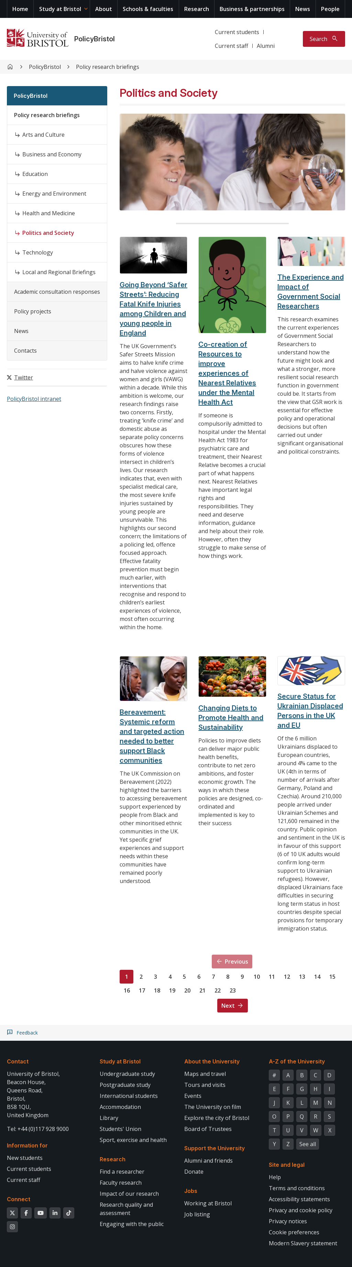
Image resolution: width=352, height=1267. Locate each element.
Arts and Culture (43, 134)
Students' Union (120, 1129)
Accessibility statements (299, 1199)
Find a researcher (122, 1171)
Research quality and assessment (126, 1209)
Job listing (197, 1214)
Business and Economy (51, 154)
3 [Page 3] (155, 976)
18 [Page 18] (157, 990)
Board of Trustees (208, 1129)
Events (192, 1096)
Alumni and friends (208, 1160)
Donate (194, 1171)
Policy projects (32, 311)
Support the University (214, 1148)
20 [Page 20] (187, 990)
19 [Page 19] (172, 990)
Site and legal (287, 1164)
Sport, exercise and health (133, 1140)
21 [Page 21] (202, 990)
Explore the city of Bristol (216, 1118)
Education (35, 174)
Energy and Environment (54, 193)
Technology (37, 252)
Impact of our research (129, 1193)
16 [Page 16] (127, 990)
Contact (18, 1061)
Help (275, 1177)
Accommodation (120, 1107)
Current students (237, 32)
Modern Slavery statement (303, 1243)
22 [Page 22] (217, 990)
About (103, 9)
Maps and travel (205, 1074)
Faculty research (121, 1182)
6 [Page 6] (198, 976)
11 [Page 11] (272, 976)
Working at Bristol (208, 1203)
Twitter (23, 377)
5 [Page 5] (184, 976)
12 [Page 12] (287, 976)
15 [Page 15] (332, 976)
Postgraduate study (125, 1085)
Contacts (25, 350)
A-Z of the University (297, 1061)
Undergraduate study (127, 1074)
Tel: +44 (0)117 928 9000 (38, 1129)
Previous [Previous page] (236, 961)
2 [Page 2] (141, 976)
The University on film (212, 1107)
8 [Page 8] (227, 976)
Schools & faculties (148, 9)
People (330, 9)
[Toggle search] (324, 39)
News (302, 9)
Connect (18, 1199)
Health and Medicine (48, 213)
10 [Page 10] (257, 976)
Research (196, 9)
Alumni (266, 46)
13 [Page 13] (302, 976)
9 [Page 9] (242, 976)
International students (129, 1096)
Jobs (190, 1190)
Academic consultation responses (57, 291)
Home (20, 9)
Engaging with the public (132, 1224)
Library (109, 1118)
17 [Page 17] (142, 990)
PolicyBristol (94, 39)
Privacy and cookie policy (300, 1210)
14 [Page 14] (317, 976)
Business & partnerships (252, 9)
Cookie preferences (294, 1232)
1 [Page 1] (126, 976)
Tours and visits (205, 1085)
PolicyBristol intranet (34, 399)
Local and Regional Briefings (59, 272)
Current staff (231, 46)
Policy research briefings (107, 67)
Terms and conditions (297, 1188)
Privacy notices (288, 1221)
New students (25, 1158)
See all (307, 1144)
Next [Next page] (228, 1005)
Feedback (27, 1032)
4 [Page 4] (170, 976)
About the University (212, 1061)
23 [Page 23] (233, 990)
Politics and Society (48, 233)
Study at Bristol (60, 9)
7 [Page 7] (213, 976)
